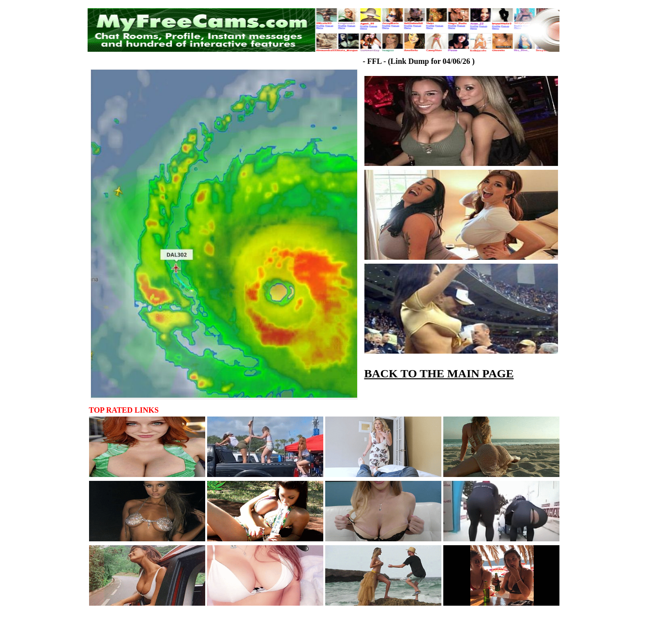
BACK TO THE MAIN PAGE (439, 373)
